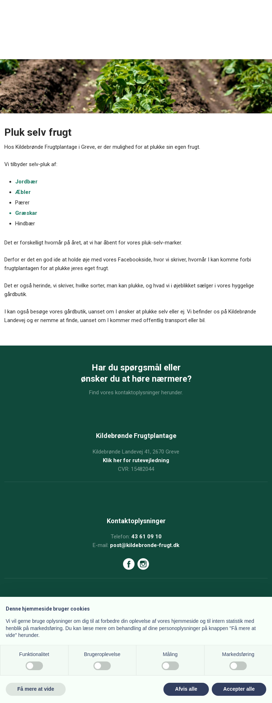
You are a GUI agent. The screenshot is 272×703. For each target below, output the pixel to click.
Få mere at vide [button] (35, 689)
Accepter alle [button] (239, 689)
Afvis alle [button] (186, 689)
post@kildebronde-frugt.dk (144, 545)
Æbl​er (23, 192)
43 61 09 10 (146, 536)
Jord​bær (26, 181)
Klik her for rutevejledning (136, 460)
